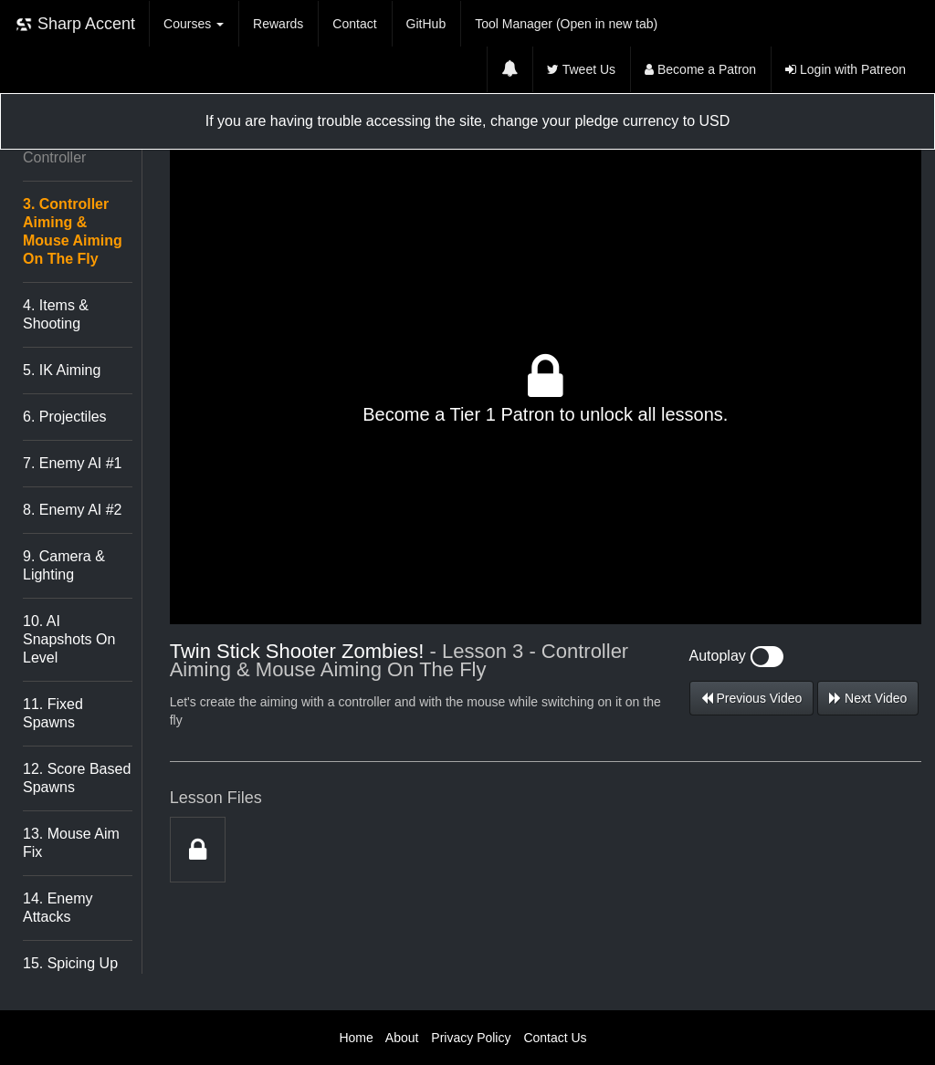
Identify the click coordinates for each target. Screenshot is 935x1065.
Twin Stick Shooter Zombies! (297, 651)
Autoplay (736, 655)
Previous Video (752, 698)
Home (356, 1037)
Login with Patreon (845, 69)
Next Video (868, 698)
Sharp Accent (75, 24)
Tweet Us (581, 69)
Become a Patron (700, 69)
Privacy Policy (470, 1037)
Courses (193, 23)
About (402, 1037)
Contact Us (554, 1037)
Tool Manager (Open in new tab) (566, 23)
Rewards (278, 23)
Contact (354, 23)
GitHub (426, 23)
